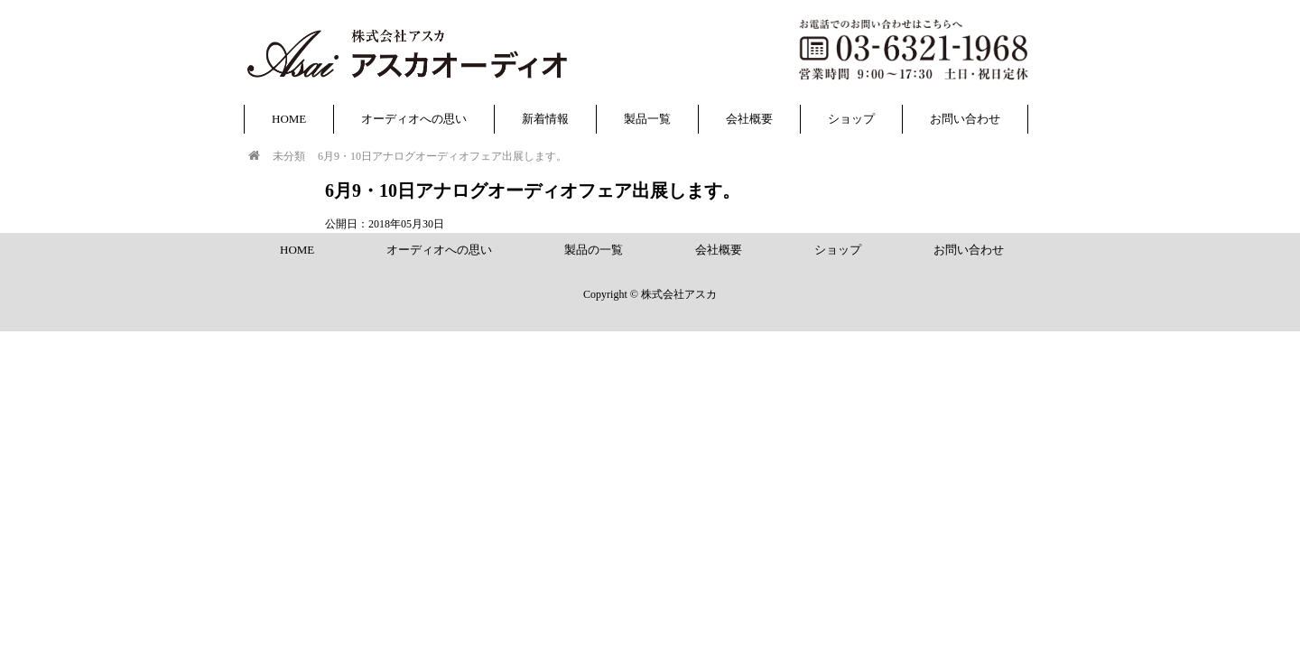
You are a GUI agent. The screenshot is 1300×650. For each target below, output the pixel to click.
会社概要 (749, 118)
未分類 (289, 156)
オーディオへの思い (414, 118)
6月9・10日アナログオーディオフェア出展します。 (442, 156)
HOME (289, 118)
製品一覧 (647, 118)
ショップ (851, 118)
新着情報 (545, 118)
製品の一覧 (593, 249)
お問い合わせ (965, 118)
